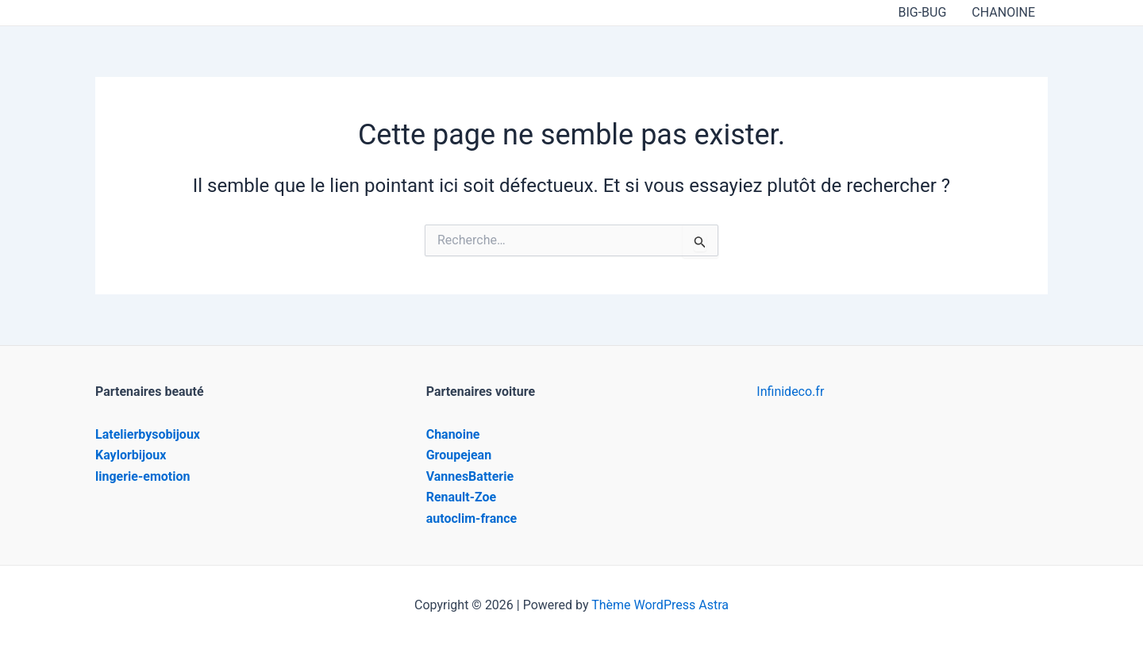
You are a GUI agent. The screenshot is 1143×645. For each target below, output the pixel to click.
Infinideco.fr (790, 391)
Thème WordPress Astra (660, 604)
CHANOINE (1003, 12)
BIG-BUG (922, 12)
